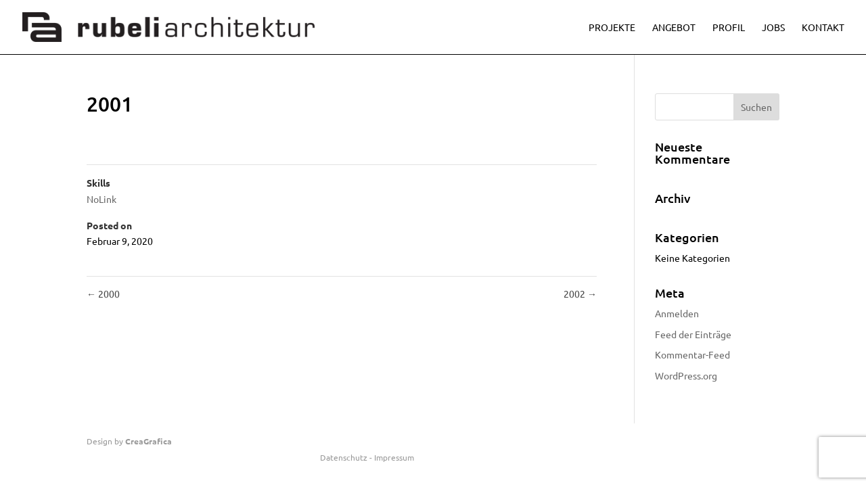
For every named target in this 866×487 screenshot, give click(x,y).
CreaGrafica (148, 441)
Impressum (394, 457)
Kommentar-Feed (692, 354)
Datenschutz (343, 457)
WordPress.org (686, 375)
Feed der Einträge (693, 334)
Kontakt (823, 27)
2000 (103, 293)
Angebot (674, 27)
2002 (580, 293)
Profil (728, 27)
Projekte (612, 27)
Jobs (773, 27)
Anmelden (677, 313)
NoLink (101, 199)
